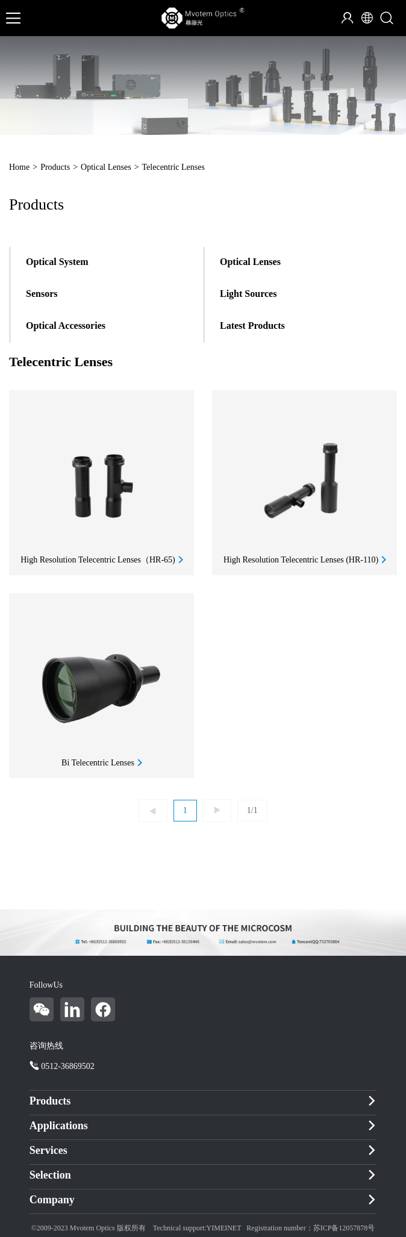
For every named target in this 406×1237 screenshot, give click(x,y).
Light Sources (248, 293)
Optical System (57, 262)
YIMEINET (224, 1228)
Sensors (41, 293)
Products (55, 167)
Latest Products (252, 325)
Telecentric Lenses (173, 167)
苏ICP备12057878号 (344, 1228)
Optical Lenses (106, 167)
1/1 (252, 810)
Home (19, 167)
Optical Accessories (65, 325)
